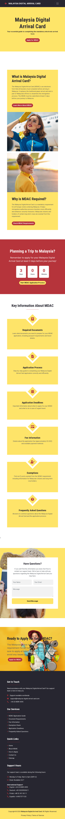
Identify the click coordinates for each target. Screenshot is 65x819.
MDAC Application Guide (16, 716)
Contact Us (11, 755)
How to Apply (12, 752)
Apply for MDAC (32, 40)
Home (10, 746)
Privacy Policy (26, 815)
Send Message (32, 601)
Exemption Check (14, 725)
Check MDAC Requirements (23, 223)
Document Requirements (16, 719)
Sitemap (10, 758)
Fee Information (13, 722)
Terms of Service (38, 815)
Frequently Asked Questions (17, 731)
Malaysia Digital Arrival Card (31, 811)
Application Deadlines (15, 728)
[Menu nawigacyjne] (57, 4)
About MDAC (12, 749)
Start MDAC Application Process (32, 283)
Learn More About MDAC (22, 105)
